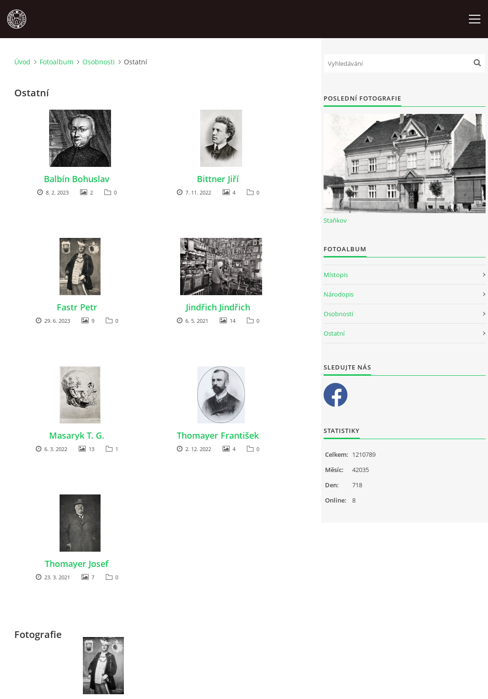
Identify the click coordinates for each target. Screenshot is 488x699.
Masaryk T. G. (76, 435)
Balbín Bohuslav (77, 179)
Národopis (339, 294)
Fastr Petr (77, 307)
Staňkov (335, 220)
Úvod (22, 61)
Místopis (336, 274)
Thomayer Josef (77, 563)
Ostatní (334, 333)
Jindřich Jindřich (218, 307)
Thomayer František (218, 435)
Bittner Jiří (218, 179)
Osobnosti (98, 61)
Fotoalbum (56, 61)
